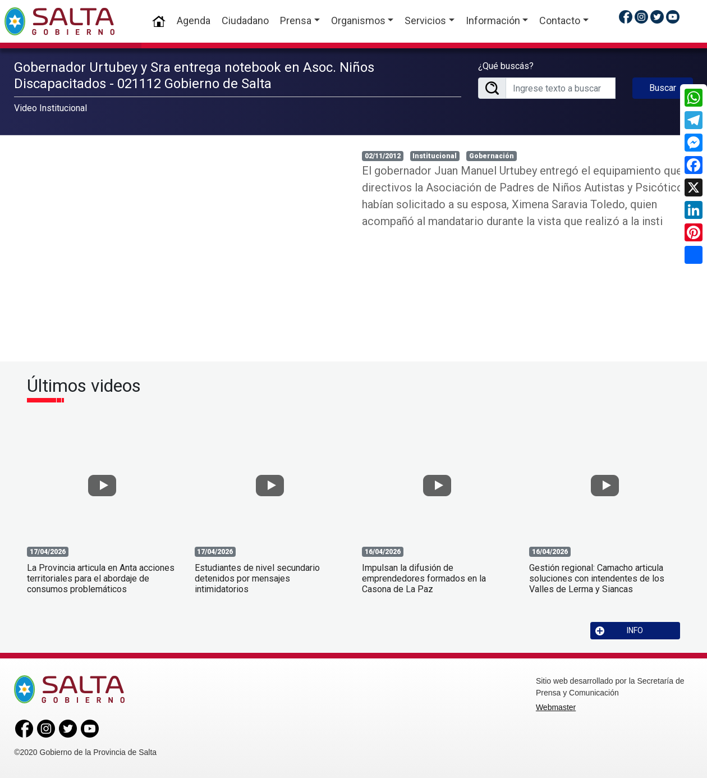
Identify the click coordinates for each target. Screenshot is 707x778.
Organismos (358, 20)
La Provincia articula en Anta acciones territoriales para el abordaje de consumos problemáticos (101, 578)
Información (493, 20)
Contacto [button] (559, 20)
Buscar (662, 88)
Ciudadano (245, 20)
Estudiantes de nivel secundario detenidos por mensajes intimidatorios (257, 578)
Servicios (425, 20)
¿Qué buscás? (506, 66)
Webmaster (556, 707)
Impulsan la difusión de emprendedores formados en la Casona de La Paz (424, 578)
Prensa (295, 20)
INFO (619, 630)
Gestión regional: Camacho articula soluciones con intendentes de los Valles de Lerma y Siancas (596, 578)
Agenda (193, 20)
